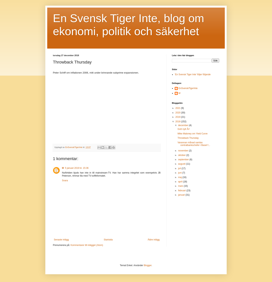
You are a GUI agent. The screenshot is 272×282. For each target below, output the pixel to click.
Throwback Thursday (188, 138)
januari (181, 195)
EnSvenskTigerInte (188, 88)
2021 (178, 108)
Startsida (108, 239)
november (183, 150)
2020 (178, 112)
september (183, 159)
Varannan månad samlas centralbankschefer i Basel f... (194, 143)
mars (181, 186)
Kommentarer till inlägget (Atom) (86, 245)
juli (180, 168)
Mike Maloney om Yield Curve (193, 133)
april (180, 181)
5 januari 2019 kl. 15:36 (77, 168)
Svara (65, 180)
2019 (178, 117)
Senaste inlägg (61, 239)
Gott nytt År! (184, 129)
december (183, 125)
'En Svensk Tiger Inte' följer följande (193, 74)
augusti (182, 164)
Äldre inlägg (154, 239)
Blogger (147, 265)
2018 (178, 121)
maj (180, 177)
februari (182, 190)
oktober (182, 155)
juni (180, 172)
